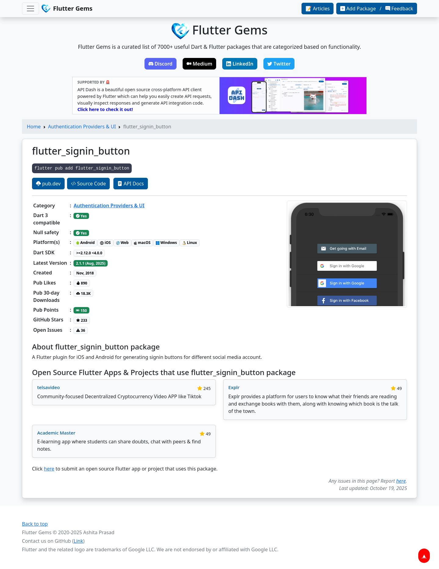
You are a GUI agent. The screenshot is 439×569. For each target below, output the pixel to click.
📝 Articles (317, 8)
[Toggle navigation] (30, 8)
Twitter (279, 63)
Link (78, 541)
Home (34, 126)
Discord (160, 63)
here (49, 468)
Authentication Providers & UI (82, 126)
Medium (199, 63)
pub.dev (48, 183)
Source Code (88, 183)
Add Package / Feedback (376, 8)
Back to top (35, 524)
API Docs (130, 183)
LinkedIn (239, 63)
